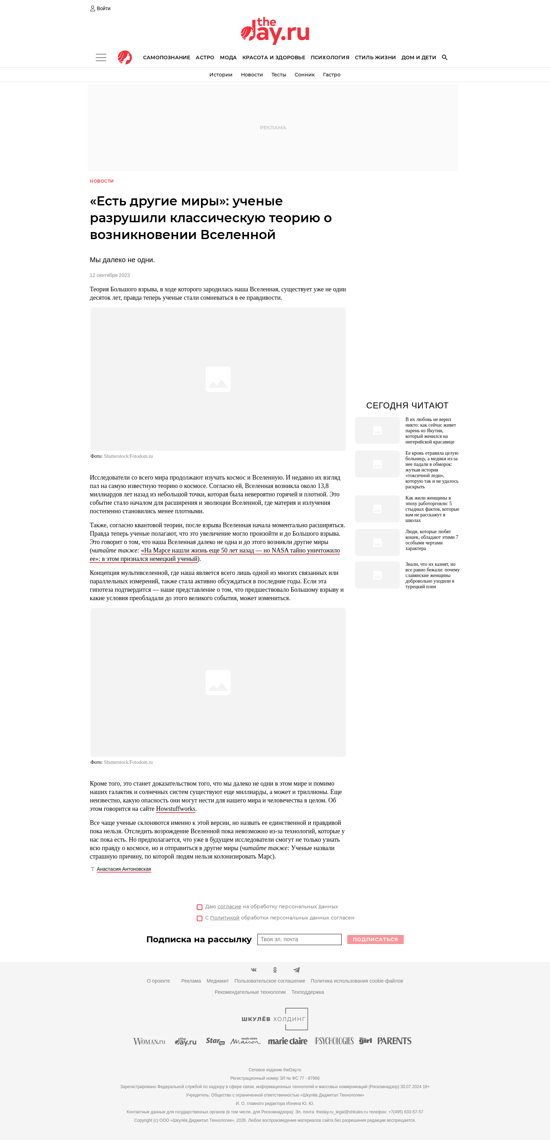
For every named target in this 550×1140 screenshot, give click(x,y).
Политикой (225, 918)
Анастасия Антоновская (124, 869)
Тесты (278, 75)
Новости (252, 75)
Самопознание (166, 57)
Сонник (305, 75)
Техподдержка (307, 992)
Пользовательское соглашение (269, 981)
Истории (221, 75)
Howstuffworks (175, 809)
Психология (330, 57)
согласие (229, 907)
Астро (205, 57)
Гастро (332, 75)
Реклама (191, 981)
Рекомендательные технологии (250, 992)
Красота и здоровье (273, 57)
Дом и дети (419, 57)
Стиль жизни (375, 57)
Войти (103, 8)
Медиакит (218, 981)
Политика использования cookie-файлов (357, 981)
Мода (228, 57)
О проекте (158, 981)
